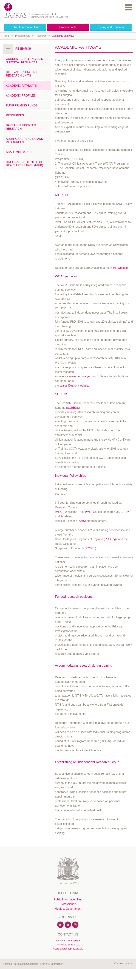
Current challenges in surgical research (24, 60)
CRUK (125, 511)
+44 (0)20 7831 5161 (68, 944)
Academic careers (20, 152)
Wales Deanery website (74, 385)
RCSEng (110, 539)
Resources (15, 115)
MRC (59, 511)
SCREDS (73, 407)
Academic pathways (63, 35)
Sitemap (7, 963)
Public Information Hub (25, 27)
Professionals (67, 27)
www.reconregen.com (83, 376)
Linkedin (68, 925)
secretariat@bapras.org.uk (68, 948)
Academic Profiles (21, 95)
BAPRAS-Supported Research (21, 127)
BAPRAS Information (51, 963)
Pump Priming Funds (22, 105)
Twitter (60, 925)
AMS (82, 520)
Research (41, 35)
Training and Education (110, 27)
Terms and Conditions (26, 963)
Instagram (75, 925)
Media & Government (68, 908)
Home (6, 35)
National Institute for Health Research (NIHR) (24, 163)
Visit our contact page (68, 940)
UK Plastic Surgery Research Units (21, 74)
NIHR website (119, 267)
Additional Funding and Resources (24, 140)
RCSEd (90, 548)
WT (88, 511)
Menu (128, 7)
